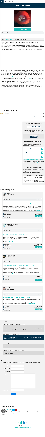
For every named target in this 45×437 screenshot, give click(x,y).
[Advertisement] (22, 59)
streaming (10, 76)
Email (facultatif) (6, 368)
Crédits (29, 427)
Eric (20, 39)
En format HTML (28, 175)
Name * (8, 365)
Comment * (7, 374)
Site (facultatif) (7, 371)
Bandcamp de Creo (39, 110)
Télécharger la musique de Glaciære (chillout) (15, 234)
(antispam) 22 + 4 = (6, 390)
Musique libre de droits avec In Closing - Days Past (16, 297)
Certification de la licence (38, 116)
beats (29, 78)
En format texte (39, 175)
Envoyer (13, 393)
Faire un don (34, 136)
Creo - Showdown (10, 39)
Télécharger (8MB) (34, 127)
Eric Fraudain (9, 409)
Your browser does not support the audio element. (22, 32)
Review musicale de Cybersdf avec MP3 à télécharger (17, 203)
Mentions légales (25, 427)
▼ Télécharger (22, 29)
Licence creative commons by (37, 113)
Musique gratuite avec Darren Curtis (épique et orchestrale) (19, 265)
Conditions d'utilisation (18, 427)
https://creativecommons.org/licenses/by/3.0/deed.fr (33, 159)
